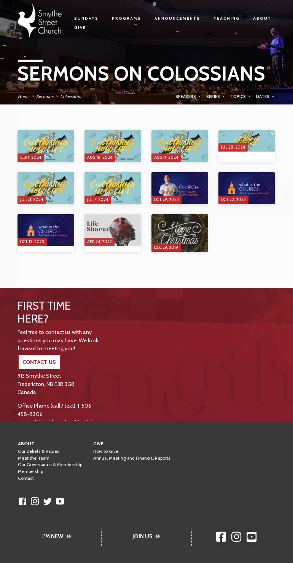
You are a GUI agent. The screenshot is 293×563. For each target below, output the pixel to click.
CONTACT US (39, 362)
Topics (241, 96)
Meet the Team (33, 458)
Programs (126, 18)
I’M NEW (56, 536)
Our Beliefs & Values (38, 451)
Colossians (71, 96)
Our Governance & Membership (50, 464)
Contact (26, 478)
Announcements (177, 18)
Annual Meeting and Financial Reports (131, 458)
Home (24, 96)
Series (216, 96)
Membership (30, 471)
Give (80, 27)
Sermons (45, 96)
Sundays (86, 18)
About (262, 18)
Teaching (226, 18)
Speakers (188, 96)
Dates (265, 96)
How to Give (105, 451)
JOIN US (146, 536)
